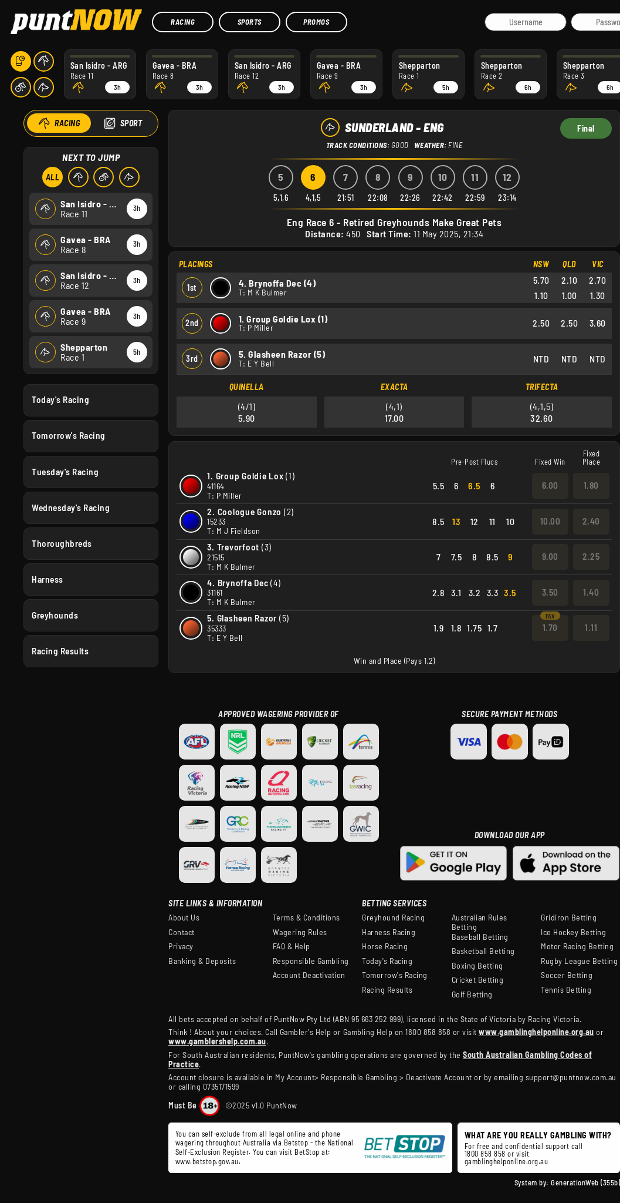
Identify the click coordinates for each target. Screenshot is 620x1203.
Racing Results (60, 651)
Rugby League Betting (579, 961)
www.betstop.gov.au (207, 1161)
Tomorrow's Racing (69, 435)
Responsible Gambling (311, 961)
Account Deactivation (309, 975)
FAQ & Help (291, 946)
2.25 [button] (590, 556)
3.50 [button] (550, 592)
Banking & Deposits (202, 961)
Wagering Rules (300, 932)
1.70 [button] (550, 627)
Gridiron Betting (569, 917)
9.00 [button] (550, 556)
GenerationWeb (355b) (585, 1182)
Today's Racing (60, 399)
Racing (183, 21)
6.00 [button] (550, 485)
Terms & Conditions (306, 917)
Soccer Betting (566, 975)
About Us (183, 917)
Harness (47, 578)
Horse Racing (385, 946)
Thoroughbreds (62, 542)
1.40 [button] (591, 592)
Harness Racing (388, 932)
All (52, 177)
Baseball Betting (480, 937)
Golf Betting (472, 994)
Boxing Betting (477, 965)
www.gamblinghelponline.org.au (536, 1032)
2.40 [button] (591, 521)
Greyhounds (55, 615)
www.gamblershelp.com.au (217, 1041)
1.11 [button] (591, 627)
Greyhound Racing (393, 917)
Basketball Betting (483, 951)
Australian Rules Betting (479, 922)
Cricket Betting (478, 979)
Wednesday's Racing (71, 507)
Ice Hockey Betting (573, 932)
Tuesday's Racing (65, 471)
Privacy (181, 946)
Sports (250, 21)
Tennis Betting (566, 989)
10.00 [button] (550, 521)
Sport (131, 123)
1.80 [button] (591, 485)
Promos (316, 21)
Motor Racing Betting (577, 946)
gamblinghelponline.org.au (506, 1161)
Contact (181, 932)
